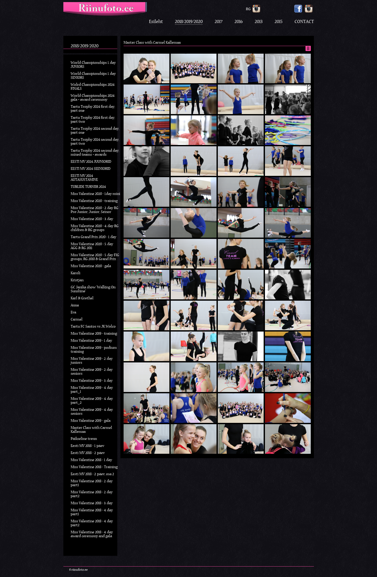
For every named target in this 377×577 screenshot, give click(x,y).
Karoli (75, 273)
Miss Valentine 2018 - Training (94, 467)
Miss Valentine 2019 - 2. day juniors (92, 361)
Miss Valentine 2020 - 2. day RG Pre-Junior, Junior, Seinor (94, 210)
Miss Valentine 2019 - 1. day (91, 341)
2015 (278, 21)
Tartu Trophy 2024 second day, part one (95, 131)
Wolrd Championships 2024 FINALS (92, 87)
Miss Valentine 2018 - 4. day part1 (92, 512)
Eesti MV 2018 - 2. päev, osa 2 (92, 474)
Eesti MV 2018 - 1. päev (87, 446)
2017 (219, 21)
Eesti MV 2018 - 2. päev (88, 453)
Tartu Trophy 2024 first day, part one (93, 109)
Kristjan (77, 280)
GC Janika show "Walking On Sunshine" (93, 289)
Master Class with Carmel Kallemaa (91, 430)
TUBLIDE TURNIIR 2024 (88, 187)
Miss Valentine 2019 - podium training (94, 350)
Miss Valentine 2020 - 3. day (92, 219)
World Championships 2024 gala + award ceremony (92, 98)
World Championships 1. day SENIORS (93, 76)
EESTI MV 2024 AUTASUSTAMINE (84, 178)
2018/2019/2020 (189, 21)
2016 (239, 21)
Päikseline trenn (84, 439)
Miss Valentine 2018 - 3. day (92, 503)
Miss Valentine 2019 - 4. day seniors (92, 412)
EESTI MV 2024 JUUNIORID (91, 162)
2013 (259, 21)
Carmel (76, 320)
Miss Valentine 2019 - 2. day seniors (92, 372)
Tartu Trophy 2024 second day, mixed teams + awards (95, 153)
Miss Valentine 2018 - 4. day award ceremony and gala (92, 534)
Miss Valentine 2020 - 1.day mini (95, 194)
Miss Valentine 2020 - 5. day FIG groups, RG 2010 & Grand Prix (95, 257)
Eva (73, 313)
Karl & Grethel (82, 298)
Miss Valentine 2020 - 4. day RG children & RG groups (95, 228)
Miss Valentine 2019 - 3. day (92, 381)
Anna (75, 305)
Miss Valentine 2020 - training (94, 201)
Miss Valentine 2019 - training (94, 334)
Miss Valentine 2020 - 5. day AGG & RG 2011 (92, 246)
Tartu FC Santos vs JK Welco (93, 327)
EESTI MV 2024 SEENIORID (90, 169)
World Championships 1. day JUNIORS (93, 65)
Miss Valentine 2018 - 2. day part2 (92, 494)
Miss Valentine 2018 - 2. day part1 (92, 483)
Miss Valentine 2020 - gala (91, 266)
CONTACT (304, 21)
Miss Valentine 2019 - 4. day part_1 (92, 390)
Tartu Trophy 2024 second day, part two (95, 142)
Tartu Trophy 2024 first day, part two (93, 120)
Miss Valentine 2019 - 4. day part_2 (92, 401)
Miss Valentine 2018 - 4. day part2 (92, 523)
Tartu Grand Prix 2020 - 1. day (93, 237)
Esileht (156, 21)
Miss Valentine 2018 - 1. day (91, 460)
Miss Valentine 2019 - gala (90, 421)
